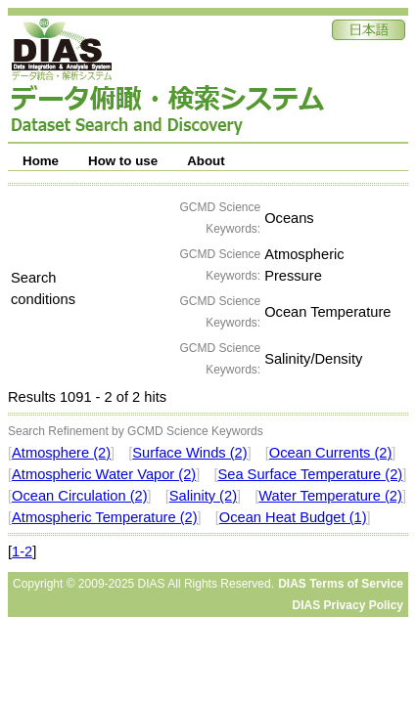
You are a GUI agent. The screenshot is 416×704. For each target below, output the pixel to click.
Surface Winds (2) (189, 453)
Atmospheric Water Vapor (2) (104, 474)
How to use (123, 161)
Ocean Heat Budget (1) (293, 517)
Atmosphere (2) (61, 453)
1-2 (22, 551)
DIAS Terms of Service (340, 584)
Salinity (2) (203, 496)
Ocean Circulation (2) (79, 496)
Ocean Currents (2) (330, 453)
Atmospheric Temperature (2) (105, 517)
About (206, 161)
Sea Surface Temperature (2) (309, 474)
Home (41, 161)
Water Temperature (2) (330, 496)
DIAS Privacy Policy (348, 605)
